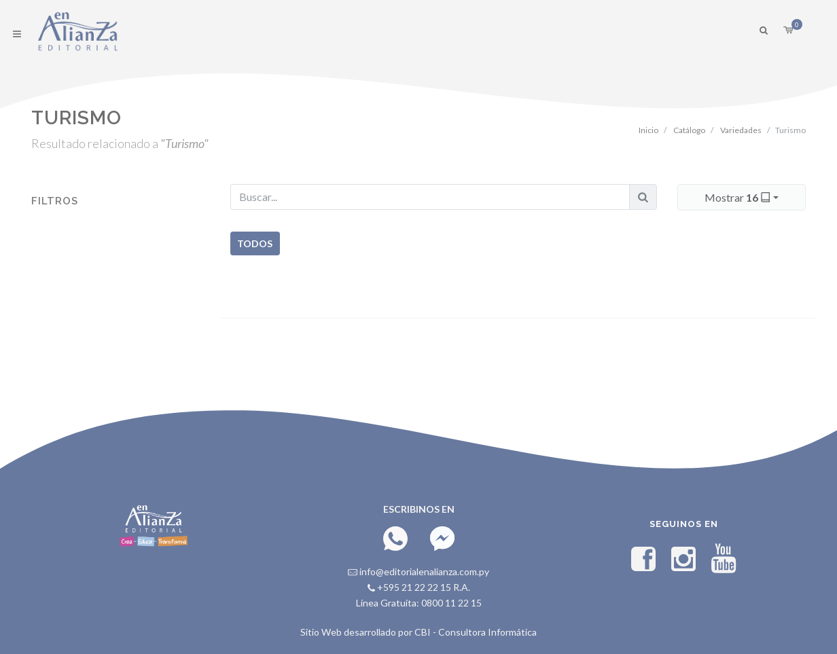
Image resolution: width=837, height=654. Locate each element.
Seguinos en (683, 524)
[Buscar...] (430, 197)
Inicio (648, 130)
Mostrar (739, 197)
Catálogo (689, 130)
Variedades (741, 130)
